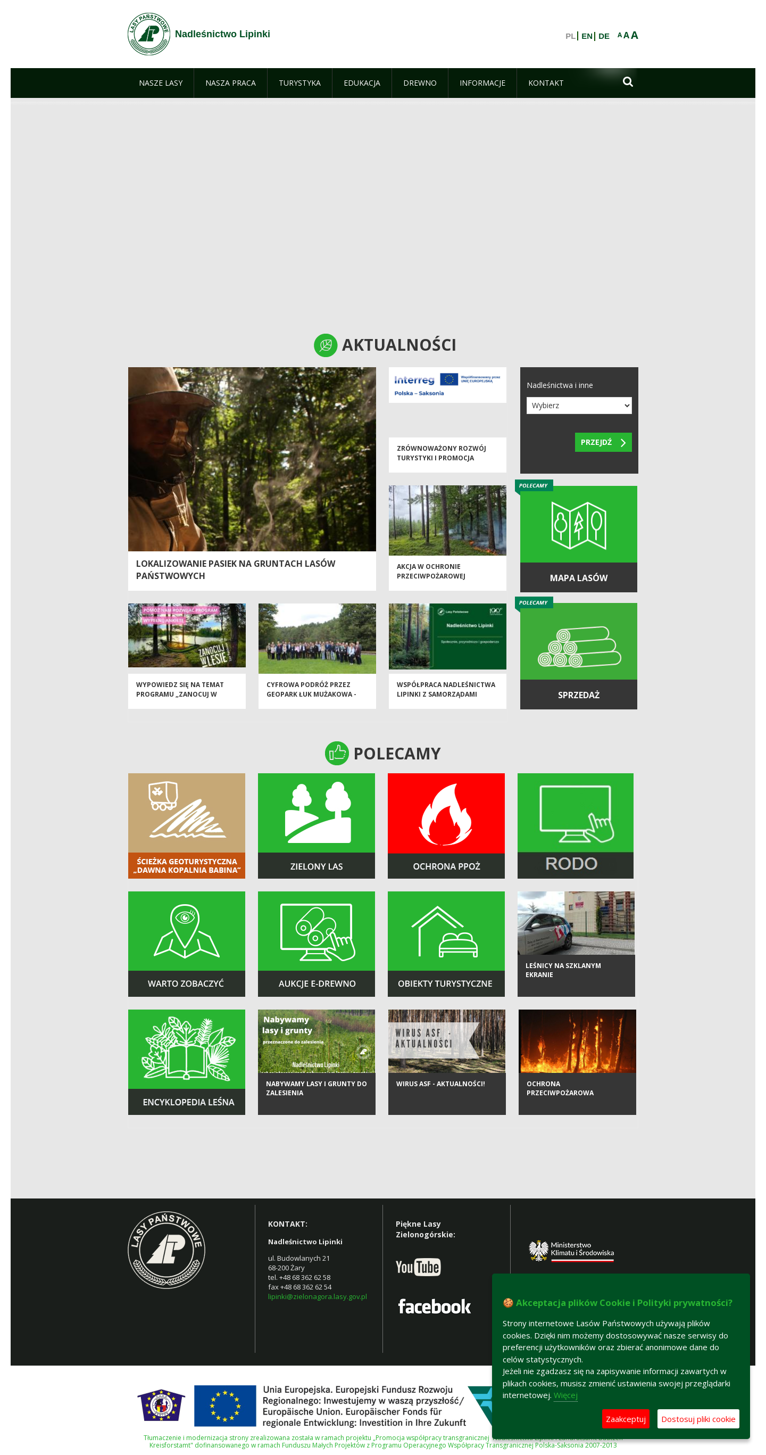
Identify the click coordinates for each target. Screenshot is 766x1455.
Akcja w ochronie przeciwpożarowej (431, 577)
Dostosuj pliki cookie (698, 1418)
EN (587, 36)
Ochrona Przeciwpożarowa (560, 1102)
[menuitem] (161, 83)
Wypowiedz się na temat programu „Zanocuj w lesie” (180, 700)
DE (604, 36)
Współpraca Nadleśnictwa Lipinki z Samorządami (446, 696)
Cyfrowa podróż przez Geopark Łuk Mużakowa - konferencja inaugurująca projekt (315, 705)
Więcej (566, 1395)
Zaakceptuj (626, 1418)
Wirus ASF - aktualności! (440, 1097)
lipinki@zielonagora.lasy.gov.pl (317, 1296)
